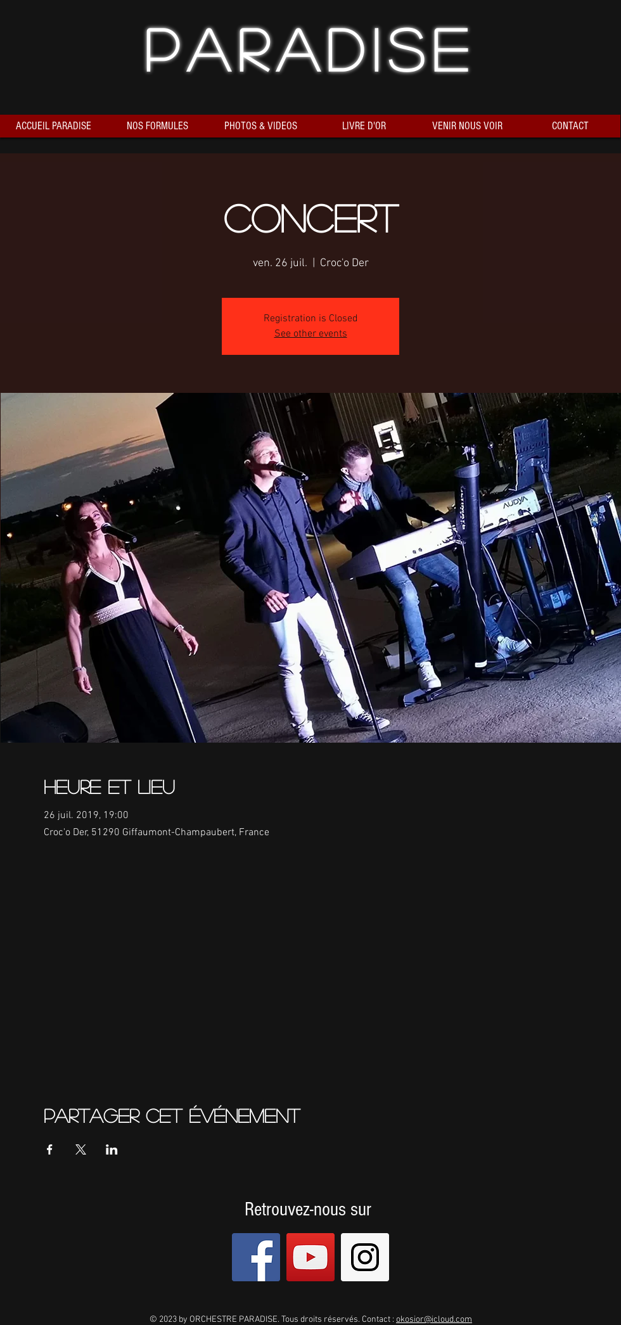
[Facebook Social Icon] (256, 1257)
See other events (310, 334)
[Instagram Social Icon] (365, 1257)
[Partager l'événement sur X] (81, 1149)
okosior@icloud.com (434, 1319)
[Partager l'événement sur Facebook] (50, 1149)
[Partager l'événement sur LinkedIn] (112, 1149)
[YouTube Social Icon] (310, 1257)
